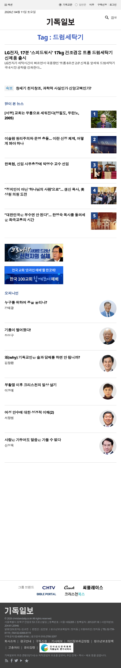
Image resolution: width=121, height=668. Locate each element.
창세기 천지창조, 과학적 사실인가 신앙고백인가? (53, 88)
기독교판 (67, 4)
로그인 (112, 4)
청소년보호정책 (104, 641)
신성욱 (9, 445)
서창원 (9, 418)
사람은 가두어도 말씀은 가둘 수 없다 (33, 439)
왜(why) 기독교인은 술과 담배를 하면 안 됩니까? (42, 357)
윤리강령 (29, 647)
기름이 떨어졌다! (18, 329)
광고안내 (25, 641)
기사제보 (57, 641)
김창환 (9, 363)
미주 (91, 4)
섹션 (9, 5)
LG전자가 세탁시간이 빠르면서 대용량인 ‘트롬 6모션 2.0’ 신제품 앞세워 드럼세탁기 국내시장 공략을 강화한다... (60, 65)
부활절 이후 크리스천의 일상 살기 (31, 384)
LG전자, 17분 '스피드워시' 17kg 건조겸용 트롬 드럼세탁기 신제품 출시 (59, 55)
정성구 (9, 335)
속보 (9, 88)
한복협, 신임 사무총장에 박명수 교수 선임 (37, 163)
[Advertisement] (60, 521)
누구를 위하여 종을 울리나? (26, 302)
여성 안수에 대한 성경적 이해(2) (29, 412)
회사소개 (10, 641)
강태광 (9, 308)
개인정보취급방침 (78, 641)
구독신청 (102, 4)
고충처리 (14, 647)
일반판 (82, 4)
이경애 (9, 390)
